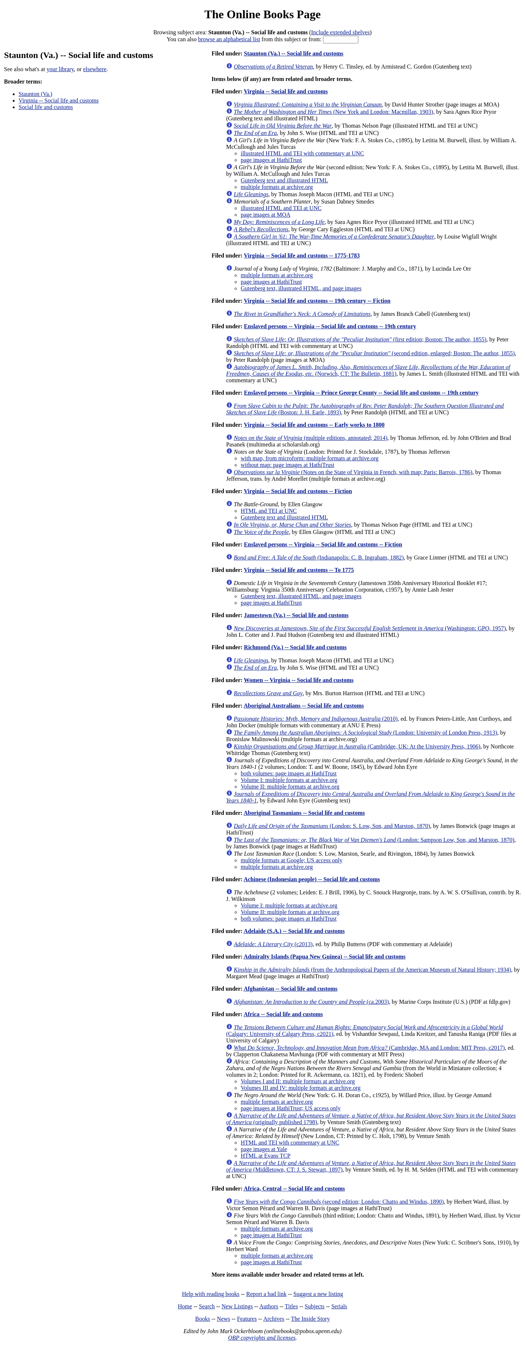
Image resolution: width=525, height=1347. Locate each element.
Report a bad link (266, 1294)
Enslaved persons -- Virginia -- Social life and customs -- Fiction (323, 544)
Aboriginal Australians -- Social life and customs (304, 705)
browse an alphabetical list (229, 39)
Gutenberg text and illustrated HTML (284, 180)
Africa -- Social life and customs (283, 1014)
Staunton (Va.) (35, 94)
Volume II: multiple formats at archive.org (290, 786)
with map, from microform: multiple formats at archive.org (309, 458)
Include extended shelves (340, 32)
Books (202, 1319)
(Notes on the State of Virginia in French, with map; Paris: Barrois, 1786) (353, 472)
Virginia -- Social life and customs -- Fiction (298, 491)
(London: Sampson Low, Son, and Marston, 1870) (374, 840)
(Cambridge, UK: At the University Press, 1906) (357, 746)
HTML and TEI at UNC (269, 511)
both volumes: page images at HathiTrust (289, 773)
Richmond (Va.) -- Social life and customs (295, 647)
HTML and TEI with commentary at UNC (290, 1142)
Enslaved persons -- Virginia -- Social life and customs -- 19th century (330, 326)
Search (207, 1306)
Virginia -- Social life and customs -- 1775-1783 (302, 255)
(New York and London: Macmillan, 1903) (333, 112)
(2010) (315, 719)
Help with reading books (211, 1294)
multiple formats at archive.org (277, 187)
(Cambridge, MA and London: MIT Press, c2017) (369, 1048)
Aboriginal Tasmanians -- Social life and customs (304, 813)
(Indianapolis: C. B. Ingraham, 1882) (319, 557)
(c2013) (273, 944)
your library (60, 69)
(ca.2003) (311, 1002)
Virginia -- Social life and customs (59, 100)
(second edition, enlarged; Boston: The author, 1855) (374, 353)
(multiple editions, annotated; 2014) (310, 438)
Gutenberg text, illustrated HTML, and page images (301, 288)
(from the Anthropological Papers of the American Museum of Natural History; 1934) (372, 970)
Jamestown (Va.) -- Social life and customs (296, 615)
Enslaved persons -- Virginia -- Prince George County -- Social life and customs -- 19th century (361, 393)
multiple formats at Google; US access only (291, 860)
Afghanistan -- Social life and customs (290, 989)
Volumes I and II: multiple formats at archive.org (298, 1081)
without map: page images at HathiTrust (287, 465)
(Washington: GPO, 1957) (370, 628)
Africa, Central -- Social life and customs (294, 1188)
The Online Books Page (262, 14)
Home (185, 1306)
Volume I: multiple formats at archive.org (289, 780)
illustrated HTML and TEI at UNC (281, 208)
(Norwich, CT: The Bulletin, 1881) (368, 370)
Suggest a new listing (318, 1294)
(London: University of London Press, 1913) (365, 732)
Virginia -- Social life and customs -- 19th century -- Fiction (317, 301)
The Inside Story (310, 1319)
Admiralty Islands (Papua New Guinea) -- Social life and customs (324, 956)
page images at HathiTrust (271, 160)
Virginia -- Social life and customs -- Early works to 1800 (314, 425)
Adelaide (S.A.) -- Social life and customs (294, 931)
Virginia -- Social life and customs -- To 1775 (299, 570)
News (223, 1319)
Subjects (314, 1306)
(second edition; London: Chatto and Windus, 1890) (339, 1202)
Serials (339, 1306)
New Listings (237, 1306)
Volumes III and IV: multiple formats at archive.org (301, 1088)
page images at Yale (264, 1149)
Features (247, 1319)
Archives (273, 1319)
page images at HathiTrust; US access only (291, 1108)
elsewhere (94, 69)
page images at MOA (265, 215)
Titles (291, 1306)
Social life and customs (46, 107)
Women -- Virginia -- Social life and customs (299, 680)
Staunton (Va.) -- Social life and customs (293, 53)
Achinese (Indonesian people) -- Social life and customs (312, 879)
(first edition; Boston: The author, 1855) (360, 339)
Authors (268, 1306)
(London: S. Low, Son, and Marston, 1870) (332, 826)
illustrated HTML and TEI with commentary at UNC (302, 153)
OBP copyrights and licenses (261, 1338)
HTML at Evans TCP (265, 1156)
